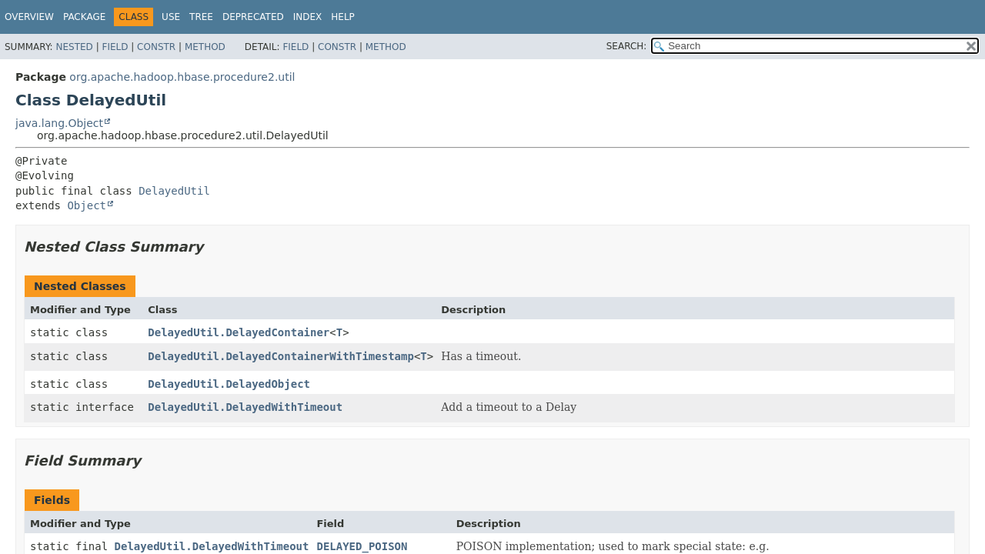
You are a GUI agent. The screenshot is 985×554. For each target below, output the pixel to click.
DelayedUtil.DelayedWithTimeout (245, 407)
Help (343, 17)
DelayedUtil (174, 191)
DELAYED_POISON (361, 546)
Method (205, 47)
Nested (73, 47)
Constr (156, 47)
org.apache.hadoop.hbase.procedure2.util (182, 77)
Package (84, 17)
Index (307, 17)
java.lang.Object (59, 123)
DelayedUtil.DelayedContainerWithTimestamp (281, 356)
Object (86, 205)
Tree (201, 17)
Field (115, 47)
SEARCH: (626, 46)
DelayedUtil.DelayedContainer (238, 332)
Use (171, 17)
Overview (29, 17)
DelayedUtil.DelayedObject (229, 384)
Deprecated (253, 17)
